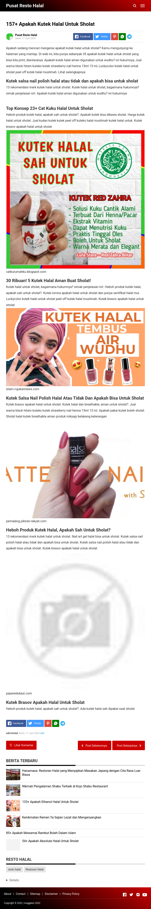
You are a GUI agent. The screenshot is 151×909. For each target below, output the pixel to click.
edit (42, 733)
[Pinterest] (114, 36)
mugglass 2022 (32, 903)
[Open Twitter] (131, 894)
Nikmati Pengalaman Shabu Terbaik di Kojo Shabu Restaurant (65, 786)
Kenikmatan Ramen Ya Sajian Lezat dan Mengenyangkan (61, 817)
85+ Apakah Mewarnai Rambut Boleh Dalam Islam (41, 833)
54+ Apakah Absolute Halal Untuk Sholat (50, 841)
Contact (21, 893)
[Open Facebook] (124, 894)
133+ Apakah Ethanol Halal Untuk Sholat (50, 802)
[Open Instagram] (138, 894)
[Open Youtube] (144, 894)
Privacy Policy (70, 893)
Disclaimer (51, 893)
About (7, 893)
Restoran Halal (35, 869)
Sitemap (35, 893)
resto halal (14, 869)
